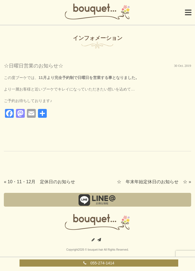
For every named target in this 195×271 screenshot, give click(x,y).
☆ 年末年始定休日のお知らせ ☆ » (154, 181)
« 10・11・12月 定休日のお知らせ (39, 181)
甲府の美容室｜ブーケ (97, 222)
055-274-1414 (98, 263)
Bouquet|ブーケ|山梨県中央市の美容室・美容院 (97, 12)
